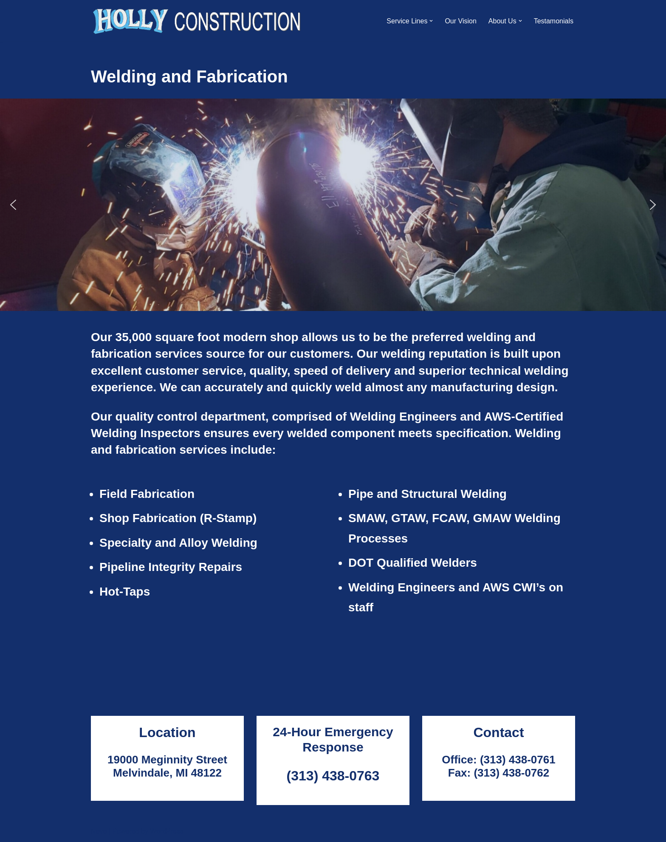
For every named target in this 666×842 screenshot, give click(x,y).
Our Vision (460, 21)
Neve (99, 831)
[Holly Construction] (197, 21)
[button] (431, 21)
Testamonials (553, 21)
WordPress (166, 831)
